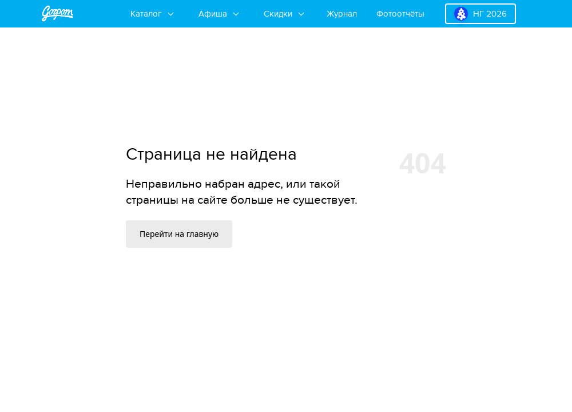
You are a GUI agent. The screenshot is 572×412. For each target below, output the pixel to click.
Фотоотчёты (400, 14)
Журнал (342, 14)
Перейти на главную (179, 233)
